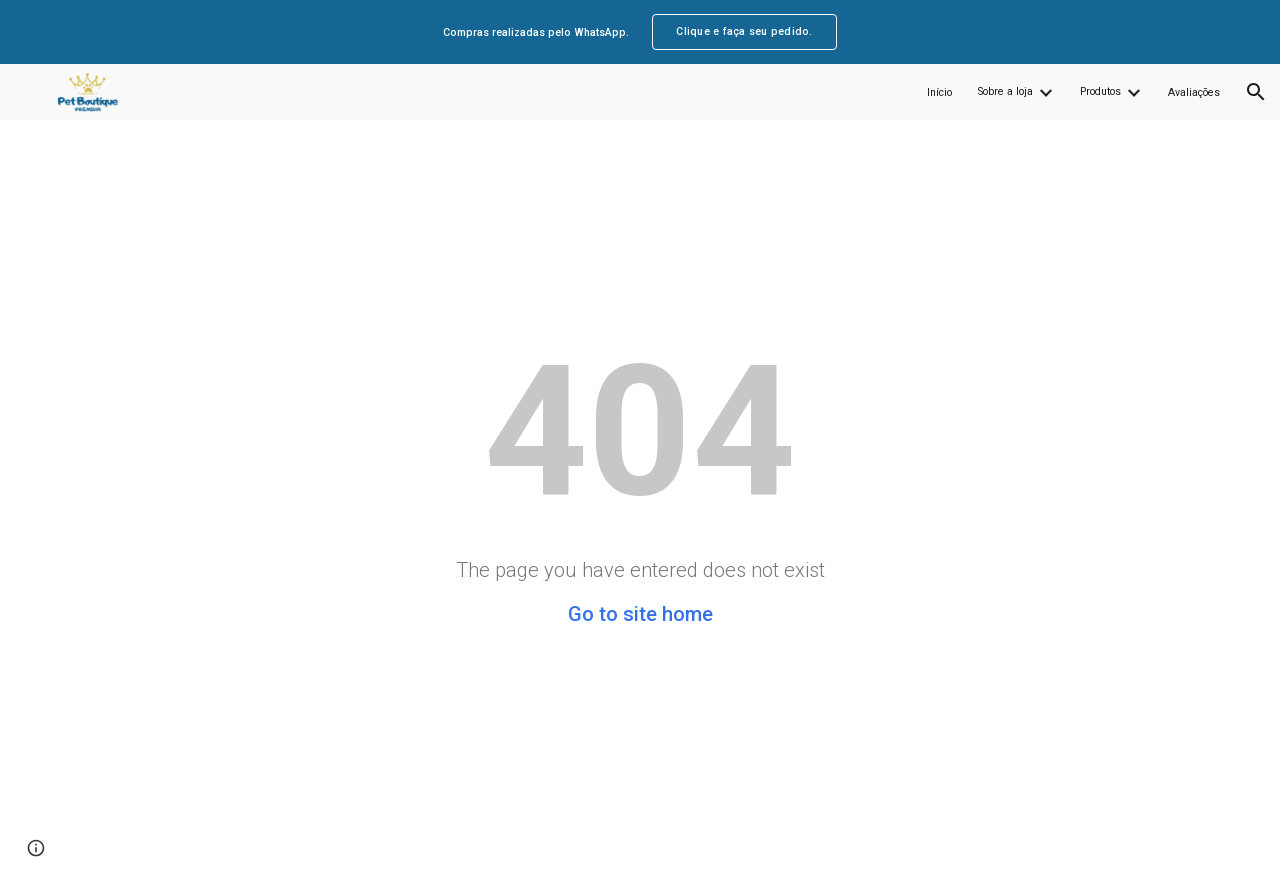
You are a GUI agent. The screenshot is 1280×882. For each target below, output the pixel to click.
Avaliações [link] (1194, 92)
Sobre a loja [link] (1005, 91)
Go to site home (640, 614)
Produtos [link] (1100, 91)
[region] (640, 32)
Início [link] (939, 92)
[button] (1256, 92)
